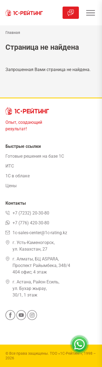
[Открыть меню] (90, 13)
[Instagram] (32, 316)
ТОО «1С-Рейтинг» (66, 353)
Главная (12, 32)
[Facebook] (10, 316)
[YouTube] (21, 316)
